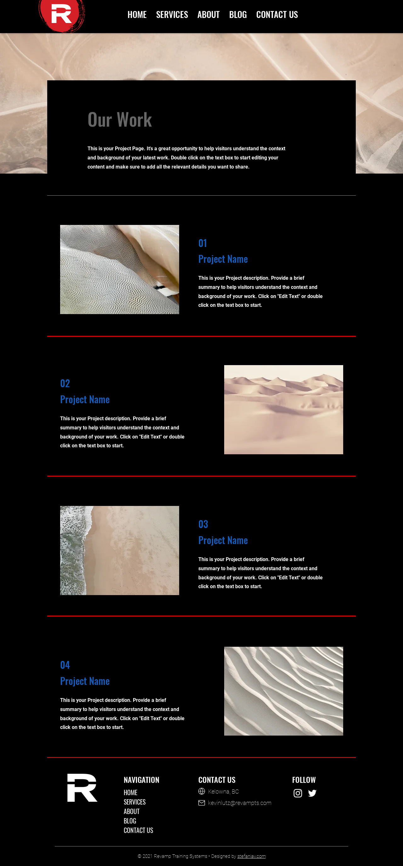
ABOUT (131, 811)
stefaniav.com (251, 856)
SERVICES (134, 801)
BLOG (130, 820)
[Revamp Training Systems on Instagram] (298, 793)
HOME (130, 792)
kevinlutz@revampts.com (239, 803)
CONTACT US (138, 830)
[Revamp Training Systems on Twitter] (312, 793)
